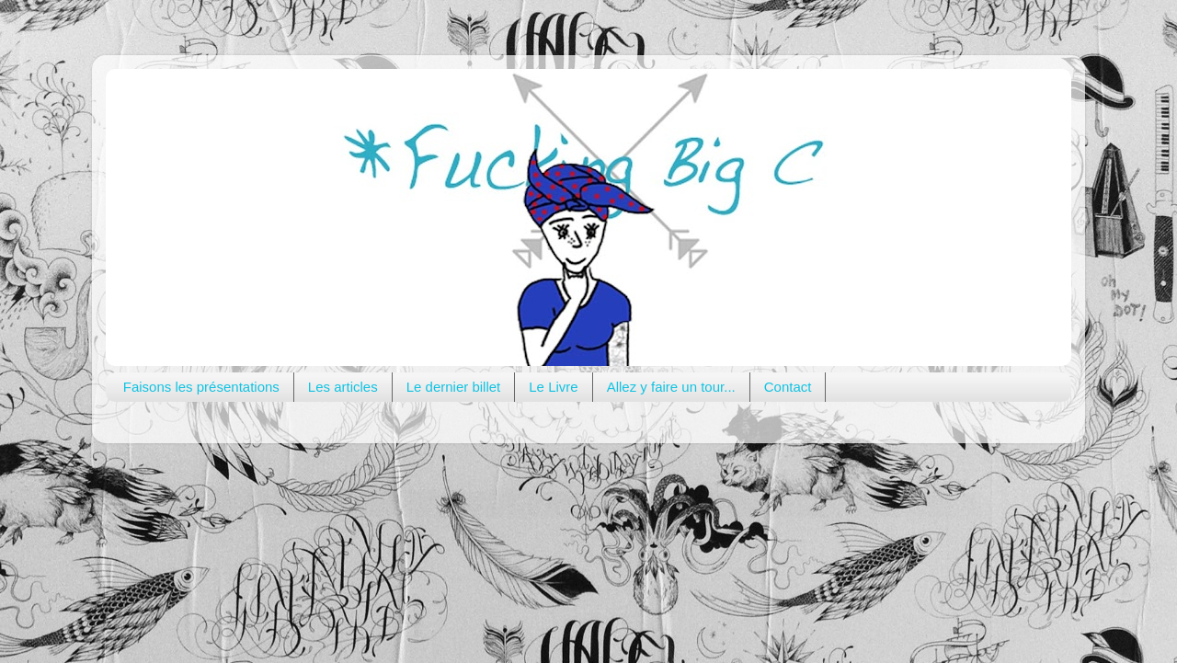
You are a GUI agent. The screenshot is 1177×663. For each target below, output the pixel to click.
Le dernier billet (453, 386)
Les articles (343, 386)
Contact (788, 386)
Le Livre (553, 386)
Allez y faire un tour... (671, 386)
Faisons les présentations (201, 386)
